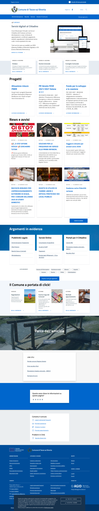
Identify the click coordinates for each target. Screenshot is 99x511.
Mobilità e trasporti (55, 463)
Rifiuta (71, 499)
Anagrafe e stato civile (35, 463)
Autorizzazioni (33, 466)
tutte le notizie (78, 221)
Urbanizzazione (72, 272)
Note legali (53, 490)
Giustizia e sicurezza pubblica (58, 466)
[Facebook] (71, 9)
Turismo (32, 476)
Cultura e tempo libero (56, 473)
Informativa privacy (55, 488)
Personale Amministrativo (16, 471)
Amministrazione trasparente (58, 485)
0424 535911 (14, 489)
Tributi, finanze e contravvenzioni (59, 471)
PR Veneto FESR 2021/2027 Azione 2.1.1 (47, 89)
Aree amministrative (14, 463)
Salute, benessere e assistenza (38, 473)
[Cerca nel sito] (86, 9)
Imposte (76, 269)
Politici (11, 468)
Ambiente (53, 468)
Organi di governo (13, 461)
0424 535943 (15, 491)
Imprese (43, 272)
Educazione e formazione (36, 468)
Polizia (62, 272)
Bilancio (66, 269)
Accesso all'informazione (43, 269)
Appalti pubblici (33, 471)
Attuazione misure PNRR (20, 87)
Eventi (72, 476)
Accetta (71, 502)
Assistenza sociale (56, 269)
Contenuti (17, 22)
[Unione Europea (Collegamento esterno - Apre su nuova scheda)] (17, 450)
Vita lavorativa (54, 461)
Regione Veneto (15, 2)
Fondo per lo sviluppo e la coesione (76, 87)
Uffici (10, 466)
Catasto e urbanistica (35, 461)
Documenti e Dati (13, 473)
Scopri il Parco (49, 342)
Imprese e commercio (56, 476)
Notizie (73, 461)
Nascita (53, 272)
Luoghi (72, 474)
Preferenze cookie (48, 507)
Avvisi (72, 463)
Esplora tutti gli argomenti (49, 279)
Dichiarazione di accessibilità (58, 493)
